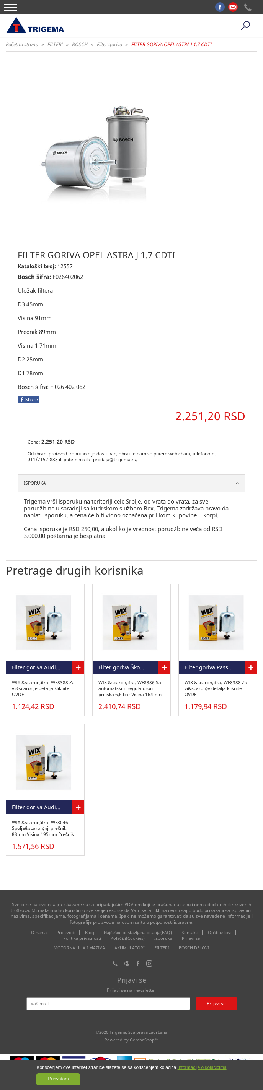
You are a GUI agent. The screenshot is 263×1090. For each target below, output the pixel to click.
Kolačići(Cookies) (128, 938)
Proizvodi (65, 932)
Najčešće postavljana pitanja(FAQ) (138, 932)
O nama (39, 932)
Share (28, 399)
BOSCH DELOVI (194, 948)
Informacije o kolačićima (202, 1067)
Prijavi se (191, 938)
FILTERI (161, 948)
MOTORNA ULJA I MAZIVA (79, 948)
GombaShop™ (144, 1040)
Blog (89, 932)
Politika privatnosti (82, 938)
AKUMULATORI (129, 948)
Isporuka (163, 938)
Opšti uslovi (220, 932)
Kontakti (189, 932)
